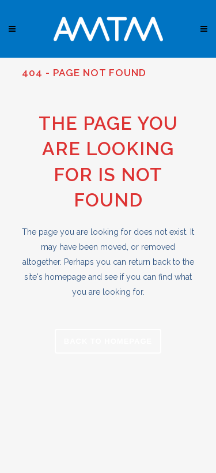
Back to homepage (108, 341)
